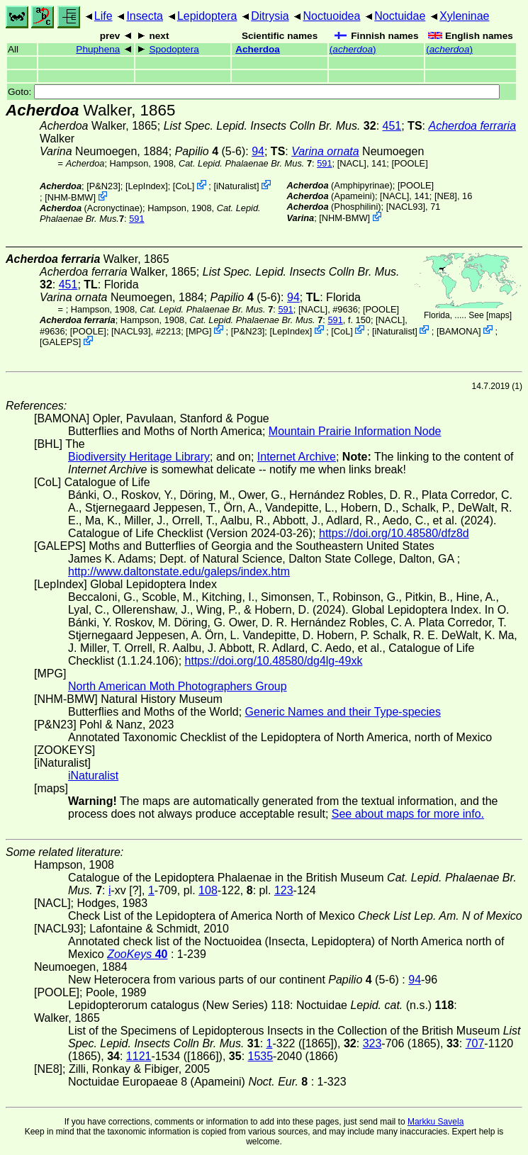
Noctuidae (399, 16)
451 (392, 126)
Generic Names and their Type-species (343, 712)
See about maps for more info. (408, 814)
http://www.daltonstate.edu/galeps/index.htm (179, 571)
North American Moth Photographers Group (177, 686)
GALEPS (61, 342)
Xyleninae (464, 16)
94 (258, 151)
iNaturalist (236, 186)
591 (324, 163)
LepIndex (146, 186)
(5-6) (210, 151)
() (353, 49)
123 (283, 890)
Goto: (254, 91)
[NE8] (445, 196)
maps (498, 315)
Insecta (144, 16)
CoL (183, 186)
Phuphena (98, 49)
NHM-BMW (70, 197)
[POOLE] (409, 163)
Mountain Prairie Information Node (355, 431)
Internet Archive (296, 457)
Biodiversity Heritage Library (139, 457)
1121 (139, 1056)
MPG (199, 330)
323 (372, 1043)
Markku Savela (436, 1122)
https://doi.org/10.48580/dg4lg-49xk (274, 661)
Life (103, 16)
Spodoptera (173, 49)
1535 (261, 1056)
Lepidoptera (207, 16)
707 (475, 1043)
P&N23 (103, 186)
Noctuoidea (331, 16)
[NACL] (351, 163)
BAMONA (458, 330)
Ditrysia (269, 16)
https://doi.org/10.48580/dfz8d (394, 533)
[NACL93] (405, 206)
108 (208, 890)
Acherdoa (257, 49)
